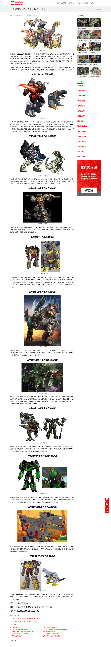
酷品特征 (71, 3)
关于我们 (78, 3)
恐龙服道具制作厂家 (17, 636)
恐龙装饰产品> (81, 136)
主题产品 (63, 3)
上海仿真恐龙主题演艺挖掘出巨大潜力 (22, 631)
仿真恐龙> (80, 85)
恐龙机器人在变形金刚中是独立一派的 (28, 611)
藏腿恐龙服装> (81, 101)
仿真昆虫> (80, 151)
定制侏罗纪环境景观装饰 (50, 627)
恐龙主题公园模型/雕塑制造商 (20, 629)
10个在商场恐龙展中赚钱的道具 (83, 64)
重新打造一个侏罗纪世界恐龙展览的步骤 (95, 64)
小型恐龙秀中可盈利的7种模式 (83, 40)
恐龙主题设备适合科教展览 (50, 634)
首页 (58, 3)
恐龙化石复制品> (82, 126)
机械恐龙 (20, 54)
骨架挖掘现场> (81, 131)
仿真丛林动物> (81, 146)
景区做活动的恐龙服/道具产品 (20, 634)
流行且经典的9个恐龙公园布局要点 (95, 76)
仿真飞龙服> (81, 156)
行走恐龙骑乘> (81, 116)
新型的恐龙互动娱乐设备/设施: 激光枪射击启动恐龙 (83, 28)
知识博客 (85, 3)
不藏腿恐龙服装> (82, 96)
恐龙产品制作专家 (17, 627)
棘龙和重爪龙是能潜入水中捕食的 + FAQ (26, 621)
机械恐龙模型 (30, 607)
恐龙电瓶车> (81, 121)
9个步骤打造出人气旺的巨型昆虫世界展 (95, 40)
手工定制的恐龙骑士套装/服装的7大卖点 (95, 52)
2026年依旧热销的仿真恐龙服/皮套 (83, 76)
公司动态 (29, 15)
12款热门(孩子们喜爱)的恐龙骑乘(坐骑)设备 (55, 629)
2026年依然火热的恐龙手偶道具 (95, 28)
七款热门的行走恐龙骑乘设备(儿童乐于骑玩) (27, 619)
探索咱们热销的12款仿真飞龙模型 (83, 52)
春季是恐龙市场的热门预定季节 (51, 636)
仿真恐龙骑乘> (81, 111)
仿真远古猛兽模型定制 (49, 631)
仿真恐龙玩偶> (81, 106)
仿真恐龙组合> (81, 90)
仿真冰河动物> (81, 141)
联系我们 (92, 3)
